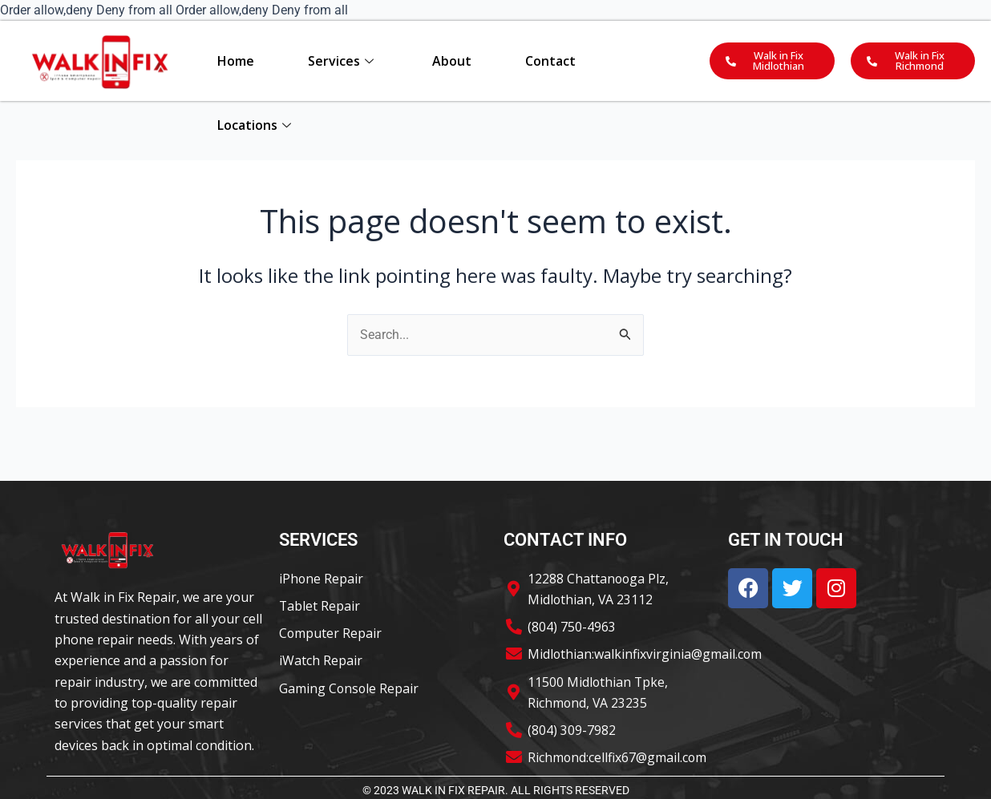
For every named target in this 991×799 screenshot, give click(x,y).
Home (235, 61)
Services (341, 61)
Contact (550, 61)
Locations (254, 125)
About (451, 61)
